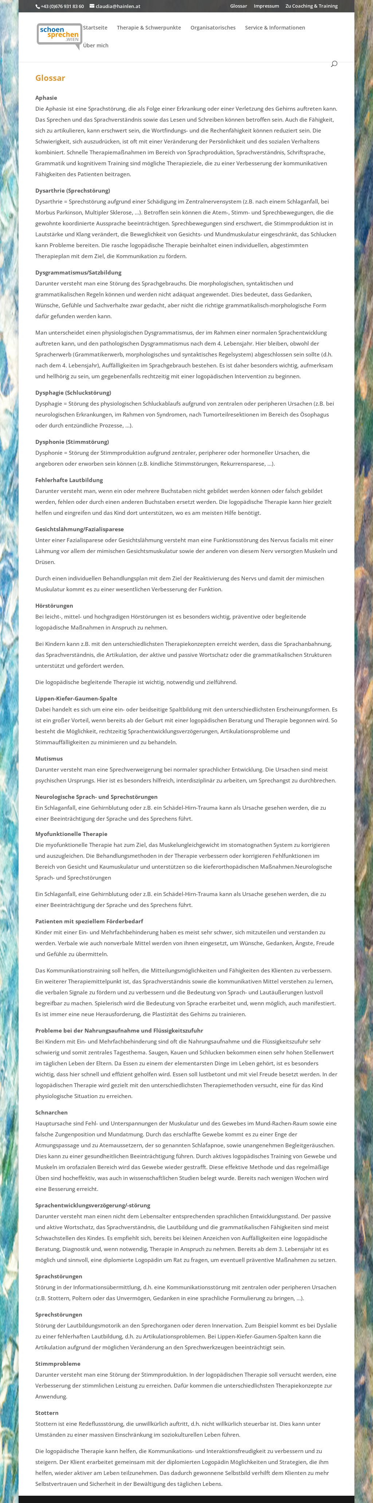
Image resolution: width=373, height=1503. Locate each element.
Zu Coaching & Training (312, 6)
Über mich (96, 46)
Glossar (238, 6)
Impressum (266, 6)
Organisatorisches (213, 28)
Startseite (95, 28)
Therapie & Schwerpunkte (149, 28)
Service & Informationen (275, 28)
